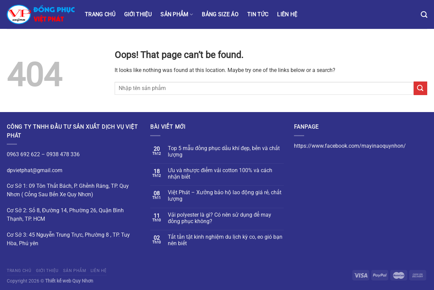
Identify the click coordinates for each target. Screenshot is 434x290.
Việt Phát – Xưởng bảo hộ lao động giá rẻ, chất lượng (224, 195)
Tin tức (257, 14)
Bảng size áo (220, 14)
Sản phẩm (176, 14)
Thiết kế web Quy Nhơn (69, 281)
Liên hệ (287, 14)
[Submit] (420, 88)
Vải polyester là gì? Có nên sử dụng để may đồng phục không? (219, 218)
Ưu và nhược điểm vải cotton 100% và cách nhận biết (220, 173)
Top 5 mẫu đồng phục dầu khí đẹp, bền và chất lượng (224, 151)
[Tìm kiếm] (424, 14)
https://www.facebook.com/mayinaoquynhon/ (350, 146)
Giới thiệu (138, 14)
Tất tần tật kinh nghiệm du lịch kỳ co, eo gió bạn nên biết (225, 240)
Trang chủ (100, 14)
